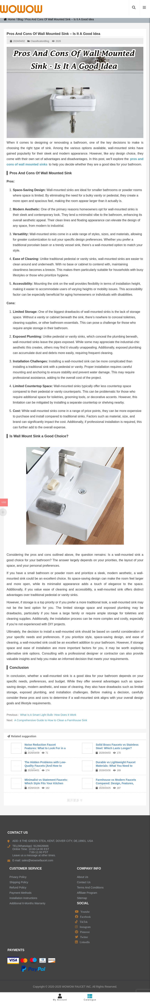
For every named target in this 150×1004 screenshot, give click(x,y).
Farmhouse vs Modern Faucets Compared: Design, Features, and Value (116, 783)
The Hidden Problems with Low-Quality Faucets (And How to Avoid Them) (45, 766)
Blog (20, 19)
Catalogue (90, 997)
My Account (60, 997)
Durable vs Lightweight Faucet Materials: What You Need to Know (115, 766)
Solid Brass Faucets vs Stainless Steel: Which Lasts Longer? (117, 746)
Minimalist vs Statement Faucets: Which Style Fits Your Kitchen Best (46, 783)
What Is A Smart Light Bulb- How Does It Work (48, 714)
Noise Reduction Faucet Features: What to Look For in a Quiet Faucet (45, 748)
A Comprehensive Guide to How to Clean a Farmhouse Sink (50, 720)
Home (9, 19)
